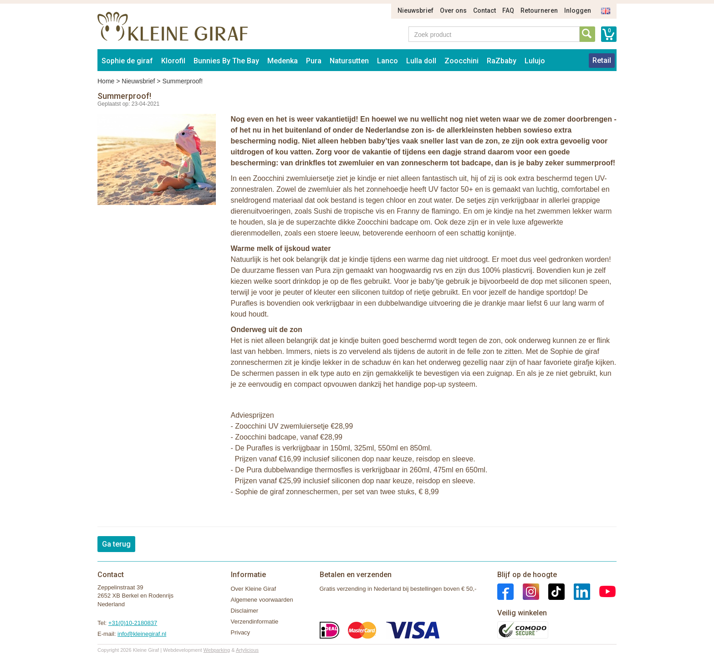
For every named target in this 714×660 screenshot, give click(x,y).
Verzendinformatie (255, 621)
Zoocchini (461, 60)
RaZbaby (501, 60)
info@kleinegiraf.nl (141, 633)
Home (105, 81)
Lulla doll (421, 60)
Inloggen (577, 10)
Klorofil (173, 60)
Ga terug (116, 544)
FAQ (508, 10)
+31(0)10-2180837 (132, 622)
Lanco (387, 60)
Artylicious (247, 650)
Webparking (217, 650)
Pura (313, 60)
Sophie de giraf (127, 60)
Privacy (240, 632)
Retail (601, 60)
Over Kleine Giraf (253, 588)
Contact (484, 10)
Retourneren (539, 10)
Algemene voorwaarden (262, 599)
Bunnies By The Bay (226, 60)
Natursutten (349, 60)
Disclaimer (245, 610)
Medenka (282, 60)
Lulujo (535, 60)
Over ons (453, 10)
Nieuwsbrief (416, 10)
